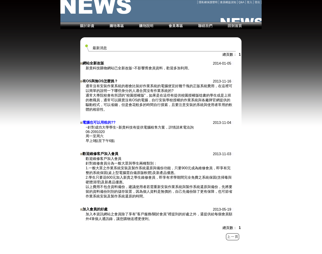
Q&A (241, 2)
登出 (257, 2)
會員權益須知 (228, 2)
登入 (249, 2)
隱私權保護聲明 (208, 2)
